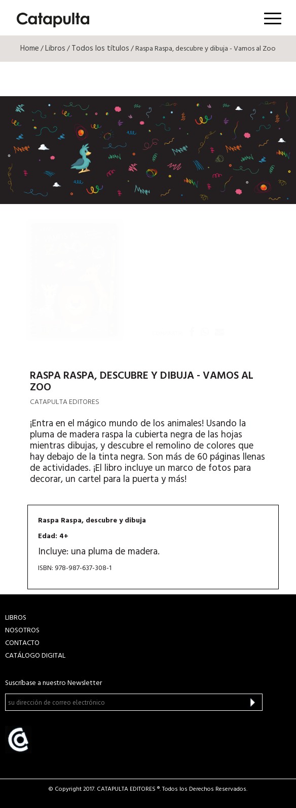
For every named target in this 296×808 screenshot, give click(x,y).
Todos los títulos (100, 49)
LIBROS (15, 618)
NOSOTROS (22, 630)
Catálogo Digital (35, 656)
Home (29, 49)
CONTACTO (22, 643)
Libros (55, 49)
